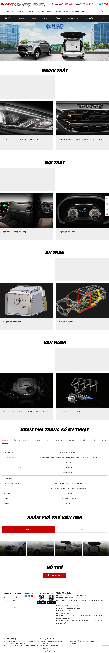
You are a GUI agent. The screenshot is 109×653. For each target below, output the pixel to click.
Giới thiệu (15, 597)
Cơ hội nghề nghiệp (17, 604)
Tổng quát (7, 18)
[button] (52, 152)
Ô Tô (5, 597)
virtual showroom (78, 11)
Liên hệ (14, 607)
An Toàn (45, 18)
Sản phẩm (7, 594)
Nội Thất (33, 18)
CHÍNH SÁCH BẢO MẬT (10, 639)
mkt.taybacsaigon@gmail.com (71, 608)
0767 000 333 (68, 610)
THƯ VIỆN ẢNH (89, 18)
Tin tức (58, 11)
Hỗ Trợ (102, 18)
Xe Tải (5, 600)
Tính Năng (41, 11)
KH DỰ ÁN (66, 11)
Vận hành (58, 18)
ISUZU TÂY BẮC (17, 594)
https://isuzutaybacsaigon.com (73, 605)
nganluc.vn (68, 503)
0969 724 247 (65, 613)
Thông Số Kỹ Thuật (73, 18)
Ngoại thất (21, 18)
